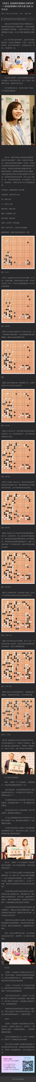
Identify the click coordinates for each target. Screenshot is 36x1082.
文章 (21, 13)
